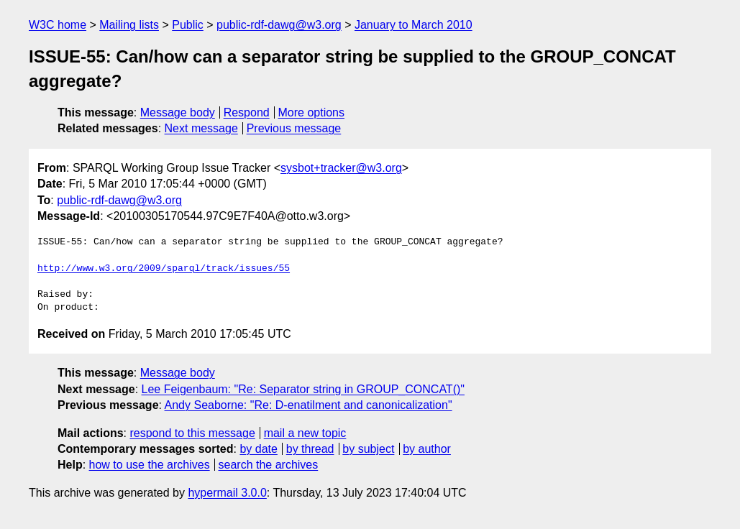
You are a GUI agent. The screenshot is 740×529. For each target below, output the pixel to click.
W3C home (57, 25)
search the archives (269, 465)
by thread (310, 449)
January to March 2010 (413, 25)
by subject (368, 449)
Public (188, 25)
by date (258, 449)
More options (311, 112)
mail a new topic (305, 433)
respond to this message (192, 433)
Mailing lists (129, 25)
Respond (247, 112)
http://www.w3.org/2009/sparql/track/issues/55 (163, 268)
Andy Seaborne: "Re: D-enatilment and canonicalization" (308, 405)
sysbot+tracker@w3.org (341, 168)
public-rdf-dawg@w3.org (279, 25)
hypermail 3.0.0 (227, 493)
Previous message (294, 128)
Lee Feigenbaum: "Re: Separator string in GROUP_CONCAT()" (303, 389)
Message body (177, 112)
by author (427, 449)
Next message (201, 128)
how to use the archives (149, 465)
